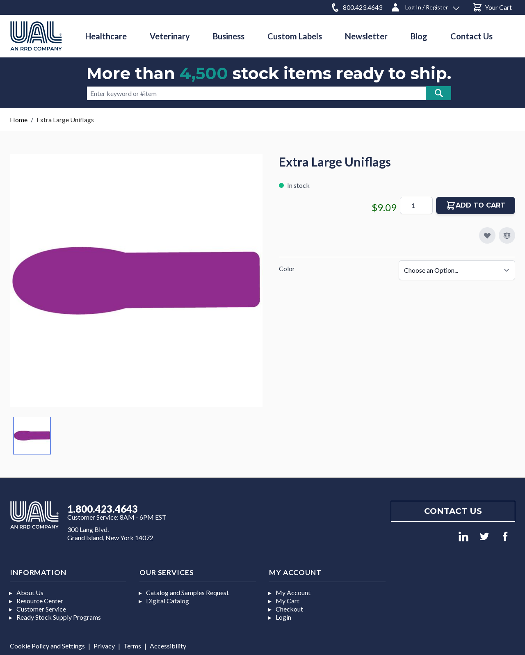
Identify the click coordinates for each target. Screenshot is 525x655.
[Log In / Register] (424, 6)
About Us (29, 592)
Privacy (104, 646)
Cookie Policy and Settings (47, 646)
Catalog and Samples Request (187, 592)
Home (18, 119)
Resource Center (39, 601)
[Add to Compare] (507, 235)
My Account (293, 592)
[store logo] (36, 36)
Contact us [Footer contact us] (453, 511)
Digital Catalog (167, 601)
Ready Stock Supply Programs (58, 617)
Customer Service (41, 609)
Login (283, 617)
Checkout (289, 609)
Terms (132, 646)
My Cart (287, 601)
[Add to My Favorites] (487, 235)
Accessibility (168, 646)
